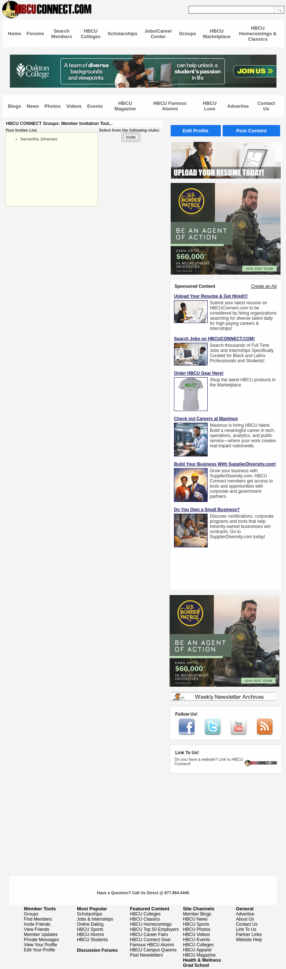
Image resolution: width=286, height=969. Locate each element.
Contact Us (266, 105)
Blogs (14, 106)
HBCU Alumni (90, 934)
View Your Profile (40, 944)
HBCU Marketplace (216, 33)
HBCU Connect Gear (150, 939)
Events (95, 106)
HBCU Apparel (197, 950)
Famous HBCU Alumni (152, 944)
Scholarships (123, 33)
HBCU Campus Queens (153, 950)
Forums (35, 33)
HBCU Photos (197, 929)
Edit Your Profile (39, 950)
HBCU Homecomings (151, 924)
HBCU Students (92, 939)
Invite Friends (37, 924)
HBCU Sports (90, 929)
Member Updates (40, 934)
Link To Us (246, 929)
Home (14, 33)
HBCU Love (210, 105)
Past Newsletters (146, 955)
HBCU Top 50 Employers (154, 929)
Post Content (251, 130)
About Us (245, 919)
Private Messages (41, 939)
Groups (187, 33)
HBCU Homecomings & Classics (258, 33)
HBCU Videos (196, 934)
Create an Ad (263, 286)
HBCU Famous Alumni (169, 105)
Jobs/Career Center (158, 33)
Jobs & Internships (95, 919)
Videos (74, 106)
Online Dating (90, 924)
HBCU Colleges (90, 33)
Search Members (61, 33)
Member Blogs (197, 914)
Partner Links (249, 934)
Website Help (249, 939)
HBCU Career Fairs (149, 934)
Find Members (38, 919)
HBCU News (195, 919)
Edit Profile (195, 130)
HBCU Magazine (125, 105)
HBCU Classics (145, 919)
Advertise (238, 106)
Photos (53, 106)
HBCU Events (196, 939)
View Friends (36, 929)
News (33, 106)
